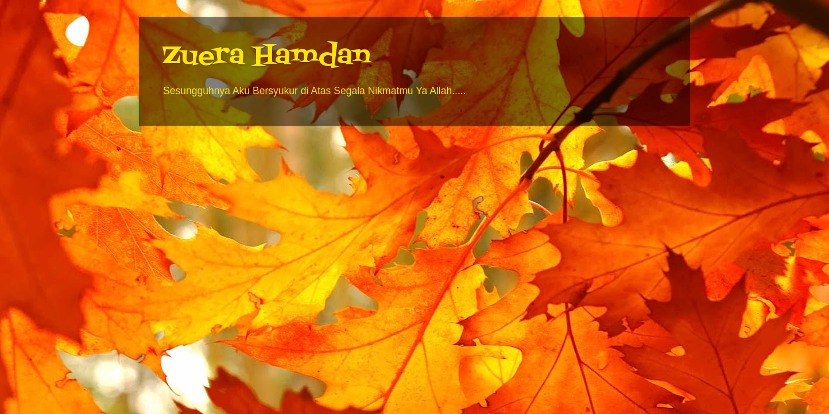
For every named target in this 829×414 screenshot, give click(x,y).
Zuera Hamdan (266, 57)
